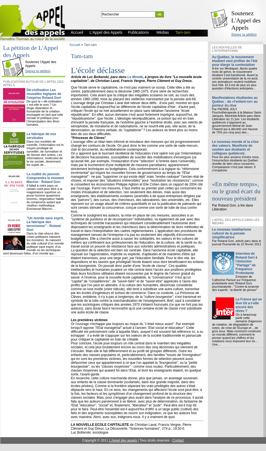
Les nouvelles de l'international (227, 49)
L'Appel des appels (123, 440)
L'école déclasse (98, 70)
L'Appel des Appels (14, 57)
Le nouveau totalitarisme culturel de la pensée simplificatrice (231, 233)
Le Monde (135, 77)
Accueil (74, 45)
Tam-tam (90, 45)
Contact (178, 440)
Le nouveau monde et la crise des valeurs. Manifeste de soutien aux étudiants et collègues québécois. (235, 147)
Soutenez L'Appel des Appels (246, 20)
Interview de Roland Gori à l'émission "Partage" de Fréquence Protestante (246, 263)
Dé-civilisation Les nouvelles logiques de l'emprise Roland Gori (44, 94)
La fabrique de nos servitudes (41, 136)
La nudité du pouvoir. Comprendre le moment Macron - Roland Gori (45, 178)
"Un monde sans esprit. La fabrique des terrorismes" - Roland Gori (45, 224)
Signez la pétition (244, 35)
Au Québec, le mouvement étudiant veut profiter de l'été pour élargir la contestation (234, 61)
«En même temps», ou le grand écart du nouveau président (236, 191)
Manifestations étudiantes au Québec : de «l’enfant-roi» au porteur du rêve (235, 101)
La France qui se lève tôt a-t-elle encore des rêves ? (249, 305)
